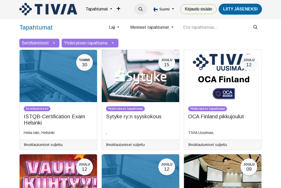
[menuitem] (98, 9)
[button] (140, 9)
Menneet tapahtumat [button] (150, 27)
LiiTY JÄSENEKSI (240, 9)
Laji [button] (112, 27)
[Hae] (255, 27)
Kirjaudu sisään (198, 9)
